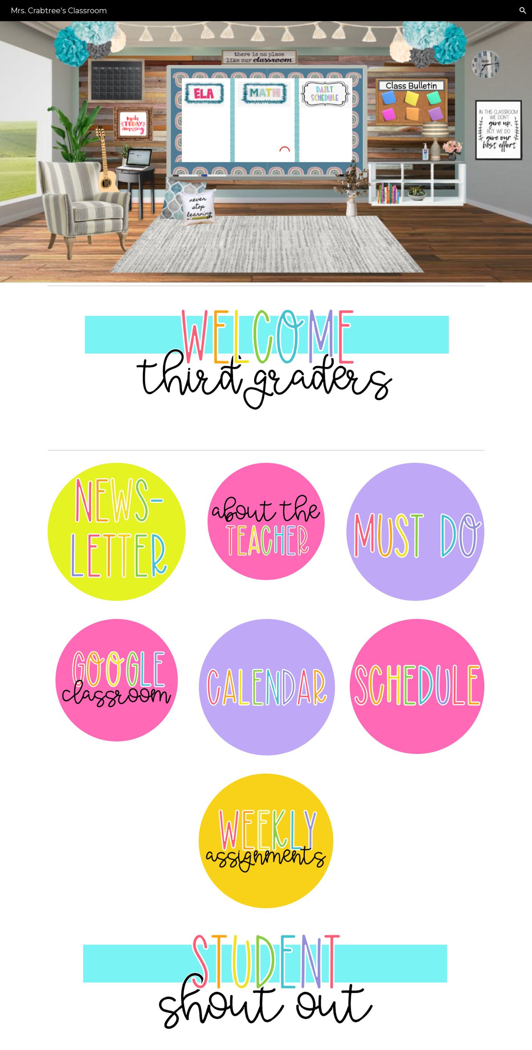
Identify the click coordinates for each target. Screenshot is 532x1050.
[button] (523, 11)
